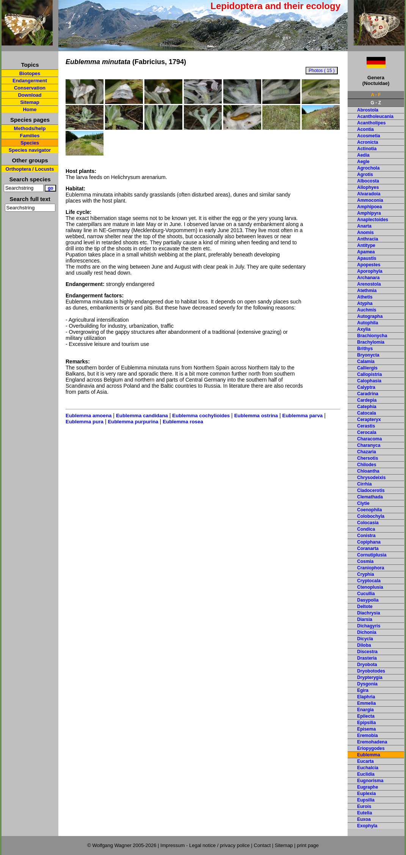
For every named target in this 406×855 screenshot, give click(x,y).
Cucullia (366, 593)
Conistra (366, 535)
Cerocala (366, 432)
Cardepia (366, 400)
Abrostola (367, 110)
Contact (262, 845)
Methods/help (30, 128)
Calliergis (367, 368)
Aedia (363, 155)
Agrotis (365, 174)
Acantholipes (371, 123)
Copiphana (369, 542)
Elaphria (366, 696)
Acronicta (367, 142)
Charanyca (368, 445)
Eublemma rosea (183, 421)
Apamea (366, 252)
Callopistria (369, 374)
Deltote (365, 606)
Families (29, 135)
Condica (366, 529)
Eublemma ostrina (256, 415)
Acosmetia (368, 135)
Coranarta (368, 548)
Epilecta (366, 716)
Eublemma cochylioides (201, 415)
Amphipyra (369, 213)
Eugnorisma (370, 780)
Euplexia (366, 793)
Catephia (366, 406)
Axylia (363, 329)
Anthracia (367, 239)
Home (29, 109)
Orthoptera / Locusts (30, 169)
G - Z (376, 102)
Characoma (369, 439)
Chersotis (367, 458)
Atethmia (366, 290)
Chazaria (366, 451)
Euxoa (364, 819)
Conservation (29, 88)
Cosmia (365, 561)
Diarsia (364, 619)
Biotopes (30, 73)
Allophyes (368, 187)
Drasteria (367, 658)
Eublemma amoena (88, 415)
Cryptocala (369, 580)
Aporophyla (369, 271)
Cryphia (365, 574)
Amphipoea (369, 206)
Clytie (363, 503)
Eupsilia (366, 800)
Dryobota (367, 664)
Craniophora (370, 568)
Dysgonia (367, 684)
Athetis (365, 297)
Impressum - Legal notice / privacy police (205, 845)
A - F (376, 94)
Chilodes (366, 464)
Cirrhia (364, 484)
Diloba (364, 645)
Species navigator (30, 150)
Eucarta (365, 761)
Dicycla (365, 638)
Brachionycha (372, 335)
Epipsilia (366, 722)
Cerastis (366, 426)
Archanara (368, 277)
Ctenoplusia (370, 587)
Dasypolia (368, 600)
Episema (366, 729)
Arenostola (369, 284)
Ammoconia (370, 200)
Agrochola (368, 168)
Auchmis (366, 310)
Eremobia (367, 735)
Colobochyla (370, 516)
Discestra (367, 651)
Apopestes (368, 264)
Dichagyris (368, 626)
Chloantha (368, 471)
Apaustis (366, 258)
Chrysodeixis (371, 477)
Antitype (366, 245)
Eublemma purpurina (133, 421)
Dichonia (366, 632)
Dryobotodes (371, 671)
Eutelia (364, 813)
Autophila (367, 322)
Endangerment (30, 80)
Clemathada (370, 497)
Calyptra (366, 387)
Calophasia (369, 380)
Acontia (365, 129)
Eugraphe (367, 787)
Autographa (369, 316)
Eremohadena (372, 742)
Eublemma (368, 755)
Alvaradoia (368, 193)
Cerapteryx (369, 419)
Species (29, 143)
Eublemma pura (84, 421)
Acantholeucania (375, 116)
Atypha (365, 303)
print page (308, 845)
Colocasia (368, 522)
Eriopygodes (371, 748)
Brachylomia (370, 342)
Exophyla (367, 825)
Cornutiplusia (371, 555)
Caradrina (367, 393)
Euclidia (366, 774)
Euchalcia (367, 767)
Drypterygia (369, 677)
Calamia (366, 361)
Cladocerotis (371, 490)
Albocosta (368, 181)
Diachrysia (368, 613)
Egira (362, 690)
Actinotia (366, 148)
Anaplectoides (372, 219)
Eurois (364, 806)
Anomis (365, 232)
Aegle (363, 161)
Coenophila (369, 509)
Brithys (365, 348)
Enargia (365, 709)
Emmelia (366, 703)
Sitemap (29, 102)
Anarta (364, 226)
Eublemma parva (302, 415)
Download (29, 95)
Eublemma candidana (142, 415)
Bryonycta (368, 355)
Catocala (366, 413)
